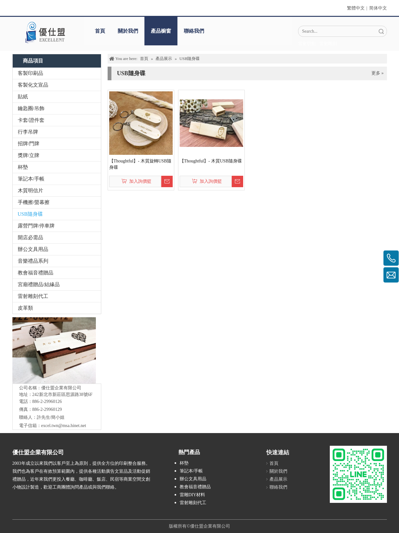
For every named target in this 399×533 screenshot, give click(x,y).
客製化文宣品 (33, 85)
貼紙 (23, 96)
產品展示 (278, 479)
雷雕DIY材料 (192, 494)
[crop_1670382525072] (44, 32)
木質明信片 (30, 190)
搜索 (381, 31)
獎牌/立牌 (28, 155)
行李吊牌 (28, 132)
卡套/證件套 (31, 120)
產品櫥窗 (161, 31)
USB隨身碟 (30, 214)
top (385, 505)
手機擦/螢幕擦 (34, 202)
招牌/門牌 (28, 143)
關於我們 (128, 31)
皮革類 (25, 308)
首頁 (100, 31)
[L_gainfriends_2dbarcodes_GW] (358, 474)
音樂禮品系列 (33, 261)
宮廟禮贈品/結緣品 (39, 284)
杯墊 (23, 167)
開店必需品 (30, 237)
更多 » (377, 73)
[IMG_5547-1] (54, 350)
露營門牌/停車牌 (36, 225)
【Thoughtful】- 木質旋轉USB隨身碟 (140, 164)
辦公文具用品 (33, 249)
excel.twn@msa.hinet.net (63, 425)
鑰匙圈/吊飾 (31, 108)
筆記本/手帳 (31, 178)
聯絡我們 (194, 31)
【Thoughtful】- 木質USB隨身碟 (211, 161)
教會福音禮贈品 (35, 272)
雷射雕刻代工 (33, 296)
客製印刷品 (30, 73)
